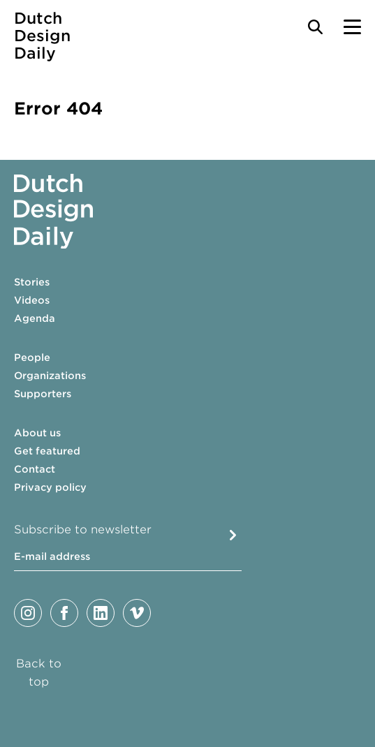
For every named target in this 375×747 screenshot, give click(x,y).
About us (37, 432)
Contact (34, 469)
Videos (32, 300)
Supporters (42, 393)
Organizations (50, 375)
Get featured (47, 451)
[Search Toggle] (315, 27)
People (32, 357)
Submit (233, 535)
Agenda (34, 318)
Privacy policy (50, 487)
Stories (32, 282)
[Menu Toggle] (352, 27)
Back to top (38, 672)
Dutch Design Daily (42, 36)
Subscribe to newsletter (83, 529)
